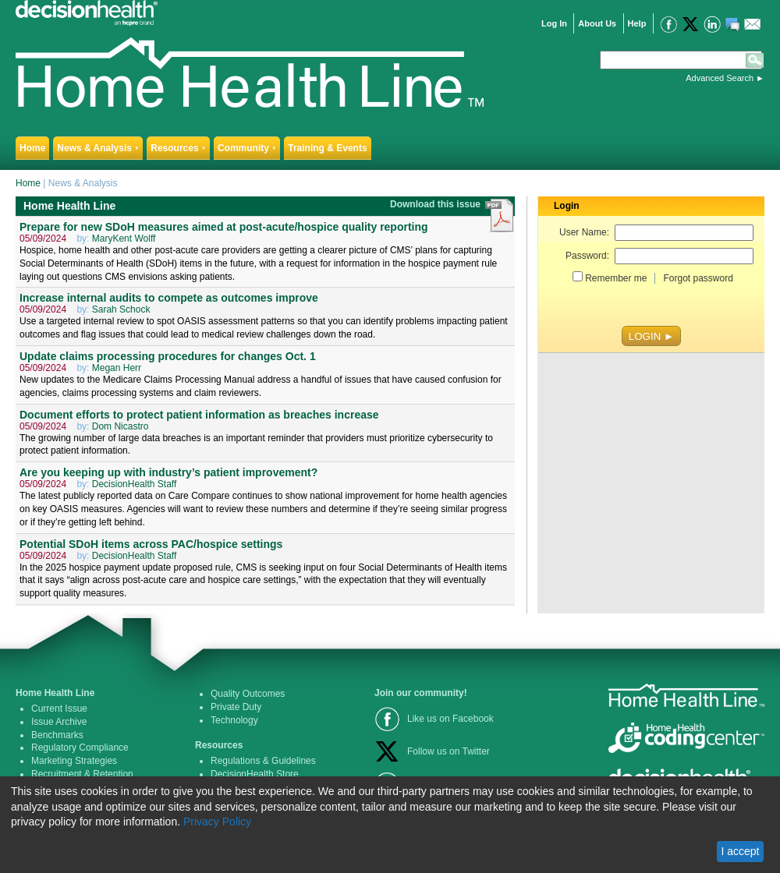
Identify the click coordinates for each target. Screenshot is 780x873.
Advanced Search (719, 78)
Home (32, 148)
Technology (234, 720)
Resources (178, 148)
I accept (740, 851)
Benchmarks (57, 735)
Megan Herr (116, 367)
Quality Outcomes (248, 693)
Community (247, 148)
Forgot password (697, 278)
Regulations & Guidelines (263, 760)
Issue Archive (59, 721)
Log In (554, 23)
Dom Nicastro (120, 426)
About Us (597, 23)
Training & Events (327, 148)
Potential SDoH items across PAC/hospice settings (151, 544)
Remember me (616, 278)
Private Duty (236, 707)
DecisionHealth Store (255, 774)
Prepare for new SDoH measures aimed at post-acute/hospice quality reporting (224, 227)
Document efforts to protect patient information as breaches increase (199, 414)
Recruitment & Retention (82, 774)
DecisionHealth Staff (134, 484)
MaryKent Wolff (124, 238)
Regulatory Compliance (80, 747)
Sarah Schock (121, 309)
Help (637, 23)
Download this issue (436, 204)
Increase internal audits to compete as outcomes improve (169, 298)
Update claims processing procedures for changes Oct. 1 (168, 356)
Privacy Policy (217, 821)
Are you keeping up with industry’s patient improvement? (168, 472)
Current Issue (59, 708)
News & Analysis (98, 148)
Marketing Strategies (74, 760)
